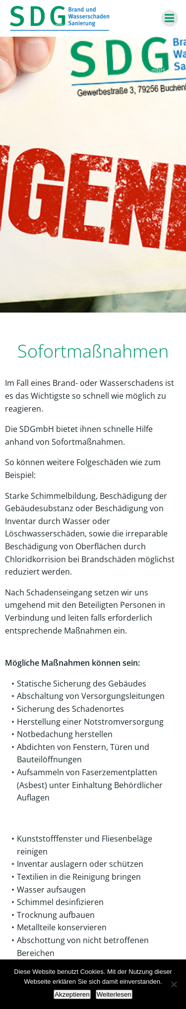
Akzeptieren (72, 994)
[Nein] (174, 984)
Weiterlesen (114, 994)
